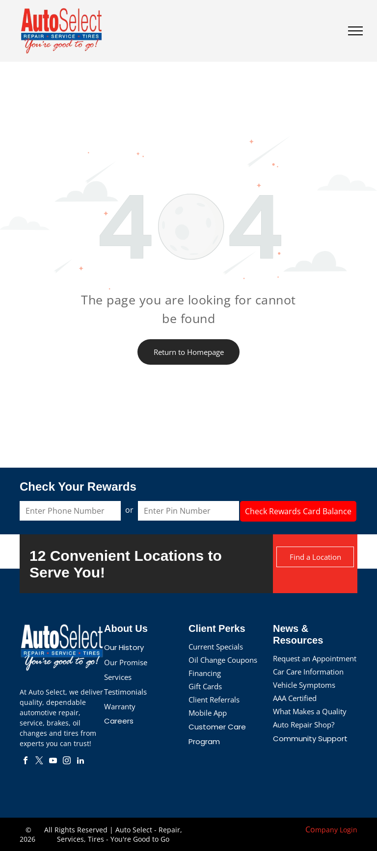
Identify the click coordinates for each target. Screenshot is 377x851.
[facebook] (25, 761)
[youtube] (53, 761)
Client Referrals (214, 699)
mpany (326, 829)
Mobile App (207, 713)
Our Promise (125, 662)
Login (348, 829)
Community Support (310, 738)
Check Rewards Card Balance (298, 511)
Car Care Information (308, 671)
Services (118, 677)
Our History (124, 647)
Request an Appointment (314, 658)
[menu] (355, 31)
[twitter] (39, 761)
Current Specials (215, 646)
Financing (204, 673)
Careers (119, 721)
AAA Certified (295, 698)
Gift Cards (205, 686)
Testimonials (125, 692)
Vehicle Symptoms (304, 685)
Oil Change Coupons (222, 660)
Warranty (119, 706)
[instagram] (67, 761)
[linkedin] (80, 761)
